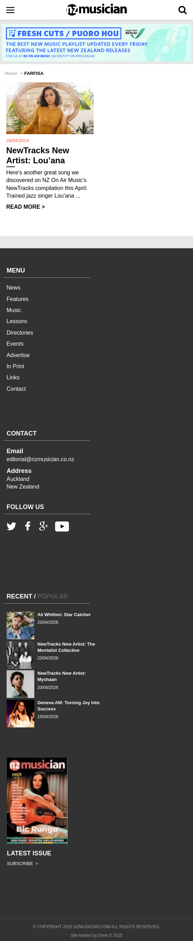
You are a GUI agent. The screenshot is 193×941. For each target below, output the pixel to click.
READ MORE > (25, 207)
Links (13, 377)
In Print (15, 366)
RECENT (19, 596)
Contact (16, 389)
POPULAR (52, 596)
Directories (20, 333)
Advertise (18, 355)
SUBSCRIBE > (22, 863)
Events (15, 344)
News (13, 288)
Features (17, 299)
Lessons (17, 321)
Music (14, 310)
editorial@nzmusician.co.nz (40, 459)
